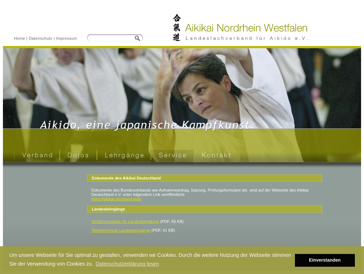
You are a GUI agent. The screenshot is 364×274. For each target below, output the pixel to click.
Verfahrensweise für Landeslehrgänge (125, 221)
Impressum (66, 38)
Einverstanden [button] (325, 260)
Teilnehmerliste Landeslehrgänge (120, 230)
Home (19, 38)
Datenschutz (41, 38)
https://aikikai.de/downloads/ (116, 199)
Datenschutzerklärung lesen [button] (127, 264)
